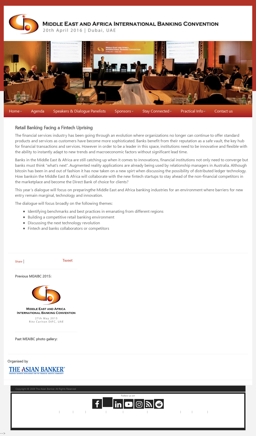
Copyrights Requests (135, 411)
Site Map (186, 411)
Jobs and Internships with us (164, 411)
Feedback (79, 411)
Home (15, 111)
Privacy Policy (114, 411)
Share (18, 261)
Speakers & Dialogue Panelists (79, 111)
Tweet (67, 260)
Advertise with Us (95, 411)
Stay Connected (157, 111)
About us (53, 411)
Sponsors (124, 111)
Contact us (223, 111)
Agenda (37, 111)
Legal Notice (199, 411)
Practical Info (193, 111)
